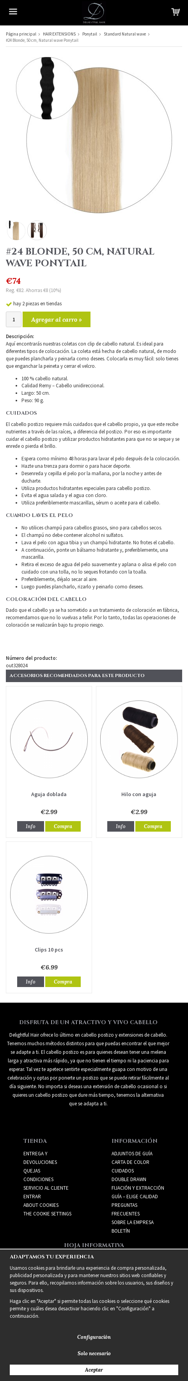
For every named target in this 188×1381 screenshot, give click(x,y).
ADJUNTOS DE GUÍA (132, 1153)
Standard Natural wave (125, 34)
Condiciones (38, 1179)
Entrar (32, 1196)
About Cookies (41, 1205)
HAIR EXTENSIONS (59, 34)
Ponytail (89, 34)
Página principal (21, 34)
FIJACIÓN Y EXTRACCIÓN (138, 1188)
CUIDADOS (123, 1170)
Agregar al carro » (56, 319)
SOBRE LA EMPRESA (133, 1222)
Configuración (94, 1337)
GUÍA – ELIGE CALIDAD (135, 1196)
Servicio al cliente (46, 1188)
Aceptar (94, 1370)
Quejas (31, 1170)
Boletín (121, 1231)
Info (30, 826)
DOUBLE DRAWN (129, 1179)
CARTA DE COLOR (130, 1162)
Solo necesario (94, 1353)
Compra (63, 826)
